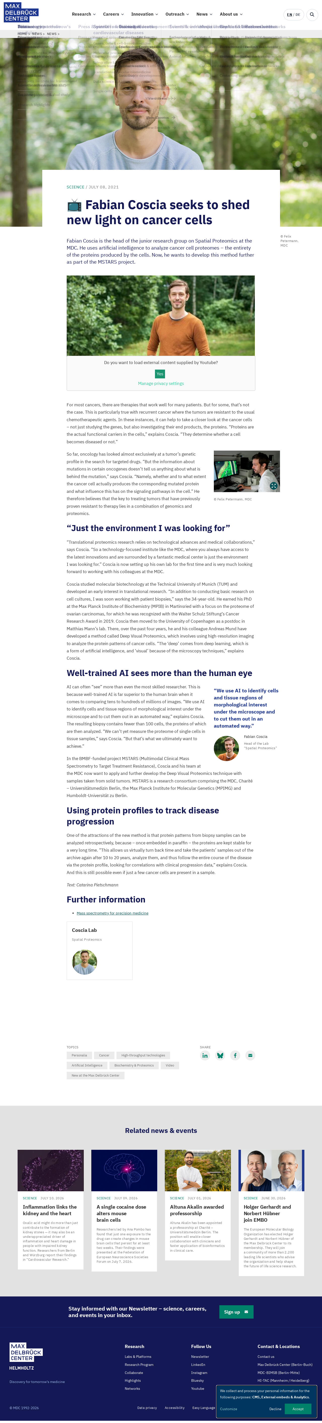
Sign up (236, 1314)
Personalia (79, 1057)
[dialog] (266, 1401)
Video (170, 1067)
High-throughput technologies (143, 1057)
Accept (298, 1409)
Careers (111, 15)
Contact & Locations (279, 1349)
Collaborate (134, 1375)
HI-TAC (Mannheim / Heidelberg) (283, 1382)
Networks (132, 1391)
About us (229, 15)
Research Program (139, 1367)
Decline (275, 1409)
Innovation (142, 15)
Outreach (175, 15)
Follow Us (201, 1349)
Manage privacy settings (161, 385)
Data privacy (147, 1410)
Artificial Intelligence (87, 1067)
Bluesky (197, 1382)
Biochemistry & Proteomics (134, 1067)
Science (76, 189)
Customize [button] (228, 1409)
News (202, 15)
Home (22, 36)
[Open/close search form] (312, 15)
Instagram (199, 1375)
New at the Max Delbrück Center (95, 1078)
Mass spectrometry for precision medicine (112, 915)
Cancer (104, 1057)
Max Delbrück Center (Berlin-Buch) (285, 1367)
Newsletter (200, 1359)
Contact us (266, 1359)
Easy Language (203, 1410)
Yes (160, 376)
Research (81, 15)
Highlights (133, 1382)
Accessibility (174, 1410)
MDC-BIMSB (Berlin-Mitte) (279, 1375)
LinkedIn (198, 1367)
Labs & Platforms (138, 1359)
